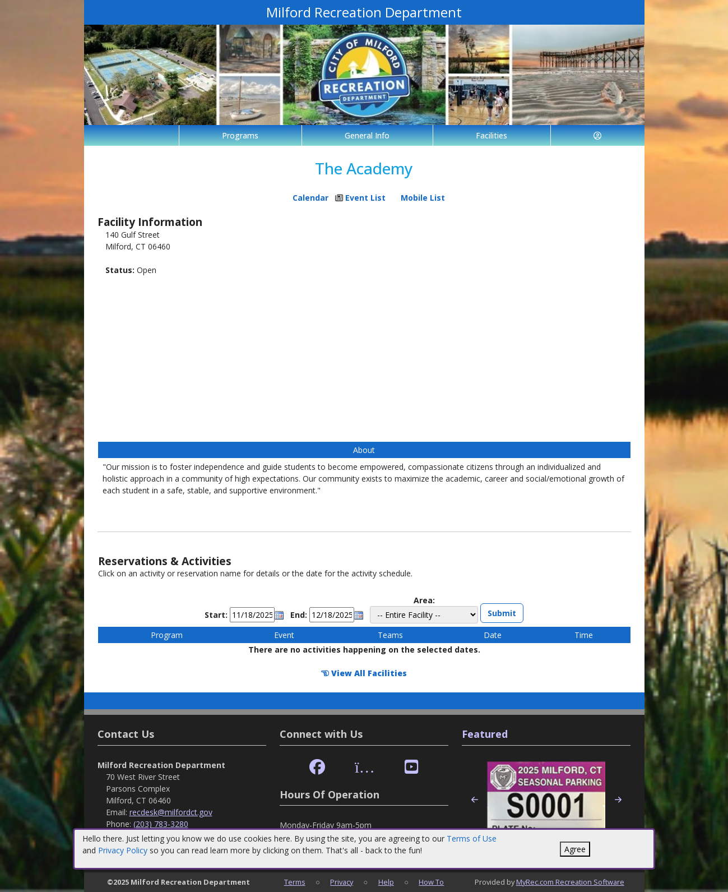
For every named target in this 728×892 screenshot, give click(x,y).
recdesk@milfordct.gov (170, 812)
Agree (575, 849)
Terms (294, 882)
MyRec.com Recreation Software (570, 882)
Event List (365, 197)
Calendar (310, 197)
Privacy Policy (122, 850)
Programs (240, 135)
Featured (485, 734)
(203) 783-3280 (160, 824)
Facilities (491, 135)
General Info (367, 135)
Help (386, 882)
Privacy (341, 882)
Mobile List (423, 197)
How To (431, 882)
